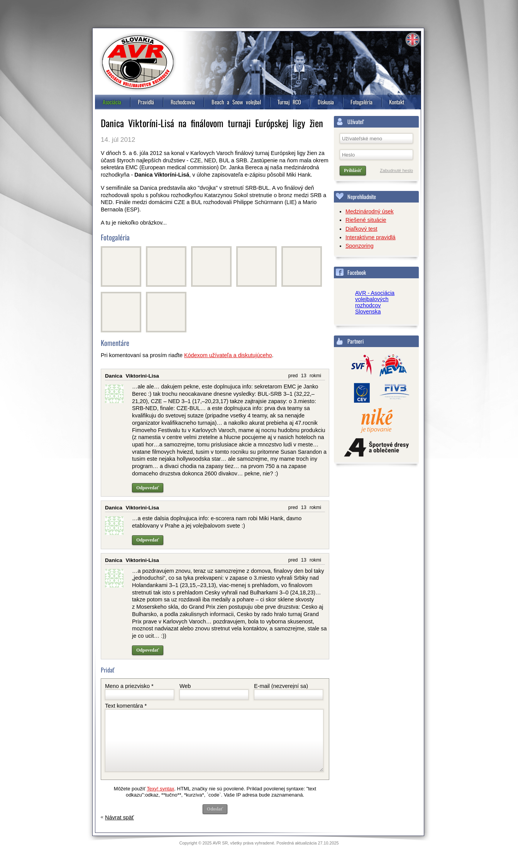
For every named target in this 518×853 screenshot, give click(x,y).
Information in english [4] (412, 40)
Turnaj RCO (289, 102)
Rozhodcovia (183, 102)
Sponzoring (359, 246)
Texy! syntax (160, 789)
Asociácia (112, 102)
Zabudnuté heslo (396, 170)
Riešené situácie (365, 220)
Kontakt (396, 102)
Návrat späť (119, 817)
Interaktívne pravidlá (370, 237)
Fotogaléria (361, 102)
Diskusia (326, 102)
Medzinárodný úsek (369, 211)
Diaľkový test (361, 229)
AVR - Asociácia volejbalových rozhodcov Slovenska (374, 302)
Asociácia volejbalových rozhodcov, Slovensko (138, 62)
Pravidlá (146, 102)
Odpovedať (147, 487)
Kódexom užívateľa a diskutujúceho (228, 355)
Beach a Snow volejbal (236, 102)
